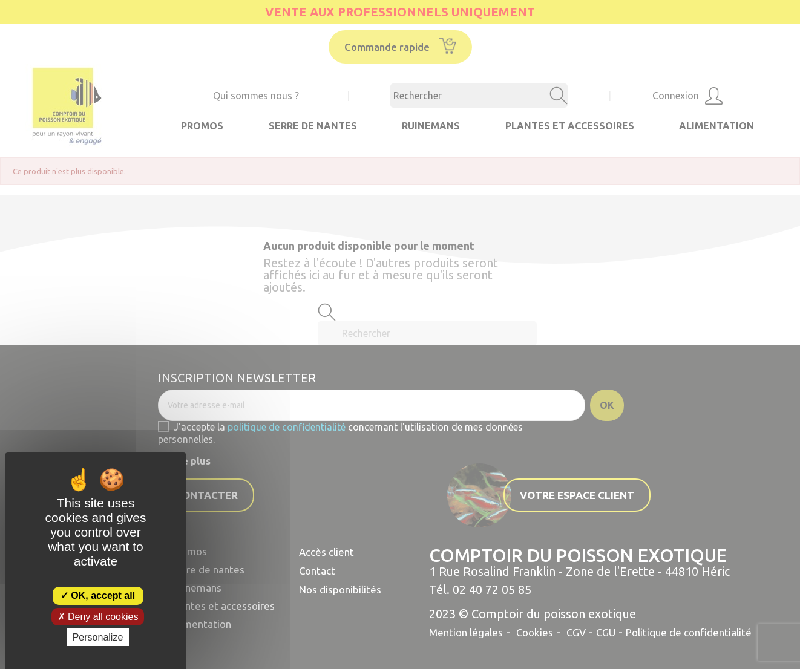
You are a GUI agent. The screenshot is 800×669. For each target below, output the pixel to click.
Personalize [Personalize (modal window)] (98, 637)
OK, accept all (98, 595)
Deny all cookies (98, 617)
